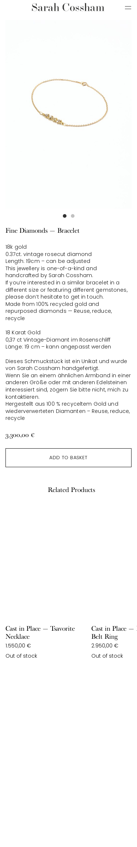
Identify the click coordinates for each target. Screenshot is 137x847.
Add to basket (68, 457)
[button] (64, 216)
